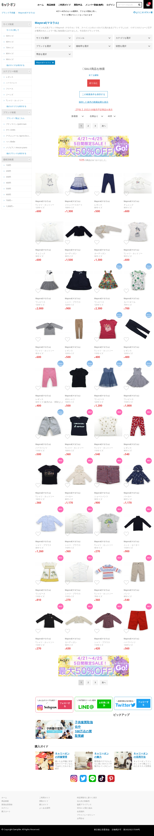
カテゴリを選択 (123, 37)
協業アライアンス (84, 804)
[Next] (104, 125)
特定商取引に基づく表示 (87, 797)
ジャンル (80, 37)
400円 (8, 182)
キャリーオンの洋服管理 (62, 755)
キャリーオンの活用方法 (141, 755)
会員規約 (80, 811)
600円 (8, 194)
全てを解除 (94, 75)
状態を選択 (121, 46)
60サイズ (9, 41)
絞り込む (93, 83)
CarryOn (17, 829)
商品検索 (5, 801)
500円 (8, 188)
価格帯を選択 (82, 46)
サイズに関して (12, 30)
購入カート (6, 811)
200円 (8, 171)
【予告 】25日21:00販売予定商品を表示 (93, 109)
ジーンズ (8, 94)
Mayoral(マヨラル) (47, 23)
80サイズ (9, 53)
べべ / (9, 141)
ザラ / (9, 130)
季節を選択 (41, 54)
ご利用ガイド (44, 797)
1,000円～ (10, 206)
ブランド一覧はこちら (15, 118)
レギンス (8, 77)
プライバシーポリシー (86, 815)
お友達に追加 (104, 704)
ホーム (4, 797)
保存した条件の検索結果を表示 (93, 102)
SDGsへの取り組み (84, 808)
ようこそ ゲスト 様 (143, 12)
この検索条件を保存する (93, 94)
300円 (8, 177)
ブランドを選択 (43, 46)
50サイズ (9, 36)
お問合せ (80, 818)
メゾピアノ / (15, 147)
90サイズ (9, 59)
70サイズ (9, 47)
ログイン (5, 808)
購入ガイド (43, 804)
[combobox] (77, 116)
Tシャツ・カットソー (13, 100)
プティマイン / (15, 124)
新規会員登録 (7, 804)
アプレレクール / (17, 136)
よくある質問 (44, 808)
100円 (8, 165)
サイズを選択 (42, 37)
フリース (8, 88)
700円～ (9, 200)
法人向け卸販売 (83, 801)
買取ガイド (43, 801)
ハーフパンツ (10, 83)
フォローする (65, 705)
